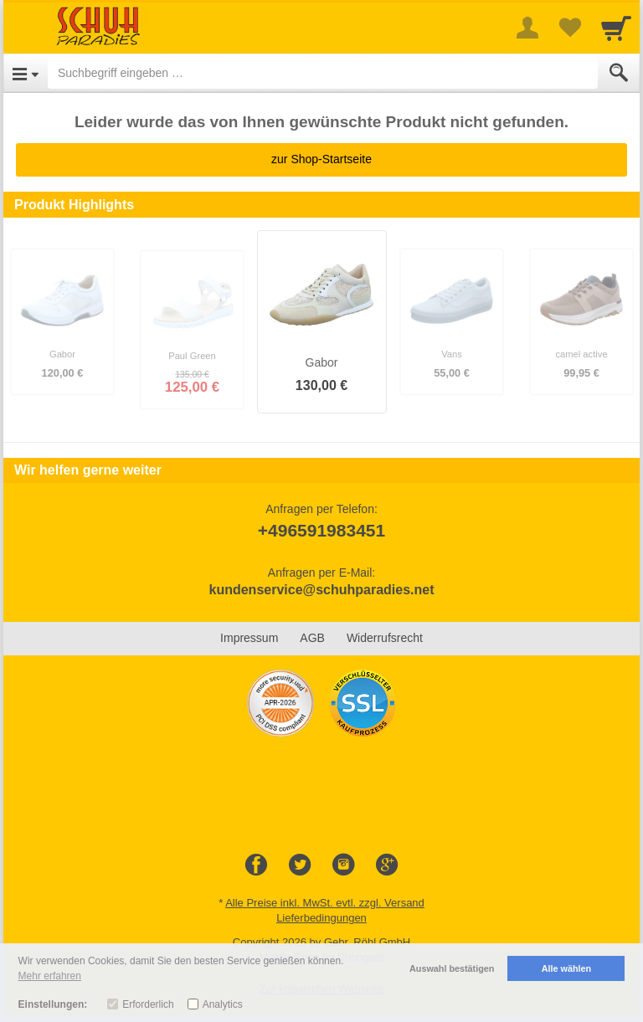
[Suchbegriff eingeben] (323, 73)
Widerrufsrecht (385, 638)
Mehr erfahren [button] (49, 976)
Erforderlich (147, 1004)
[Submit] (618, 73)
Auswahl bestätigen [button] (451, 968)
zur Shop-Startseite (321, 159)
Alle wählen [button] (566, 968)
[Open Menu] (26, 73)
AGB (312, 638)
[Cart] (616, 27)
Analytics (223, 1004)
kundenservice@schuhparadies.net (321, 590)
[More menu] (527, 27)
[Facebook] (256, 865)
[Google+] (387, 865)
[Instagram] (343, 865)
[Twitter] (300, 865)
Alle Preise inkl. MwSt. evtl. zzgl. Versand (324, 902)
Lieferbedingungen (321, 918)
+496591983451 (321, 530)
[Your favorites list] (569, 27)
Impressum (249, 638)
